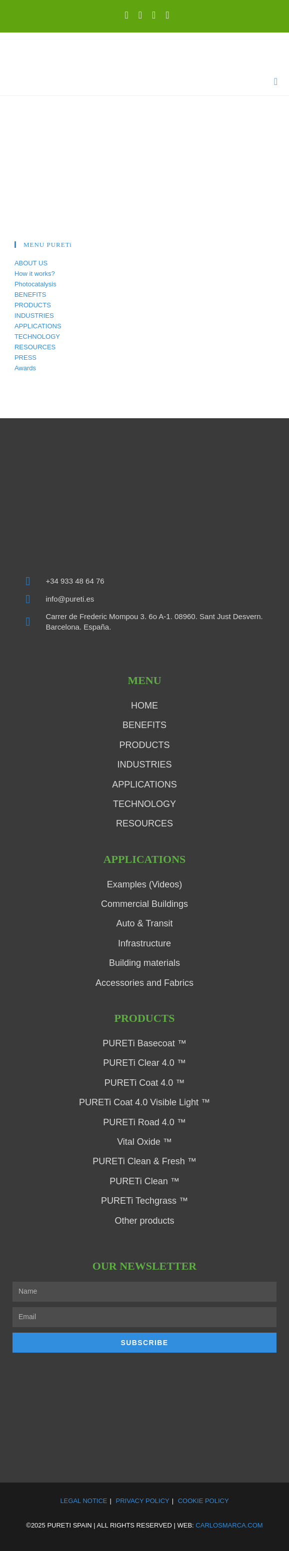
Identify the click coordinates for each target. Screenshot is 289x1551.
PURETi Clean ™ (144, 1181)
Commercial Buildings (144, 904)
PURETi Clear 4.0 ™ (144, 1063)
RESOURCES (35, 347)
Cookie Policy (203, 1501)
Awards (25, 368)
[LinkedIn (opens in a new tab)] (140, 15)
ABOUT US (31, 263)
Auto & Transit (144, 923)
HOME (144, 706)
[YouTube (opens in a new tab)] (153, 15)
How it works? (34, 273)
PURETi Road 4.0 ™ (144, 1122)
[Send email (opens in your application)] (164, 15)
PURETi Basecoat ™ (144, 1043)
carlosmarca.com (229, 1525)
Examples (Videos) (144, 884)
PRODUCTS (32, 305)
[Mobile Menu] (276, 81)
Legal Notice (83, 1501)
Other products (144, 1221)
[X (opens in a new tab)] (126, 15)
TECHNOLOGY (37, 336)
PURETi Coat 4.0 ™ (144, 1083)
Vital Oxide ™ (144, 1142)
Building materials (144, 963)
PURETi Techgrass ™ (144, 1201)
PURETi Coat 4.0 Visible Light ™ (144, 1102)
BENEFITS (30, 294)
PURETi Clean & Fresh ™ (144, 1161)
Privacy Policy (143, 1501)
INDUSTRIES (34, 315)
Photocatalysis (35, 284)
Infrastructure (144, 943)
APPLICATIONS (38, 326)
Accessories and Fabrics (145, 983)
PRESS (25, 357)
